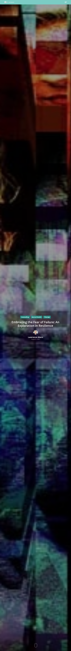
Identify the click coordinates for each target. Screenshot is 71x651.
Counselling (25, 317)
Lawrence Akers (35, 337)
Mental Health (36, 317)
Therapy (47, 317)
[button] (66, 2)
